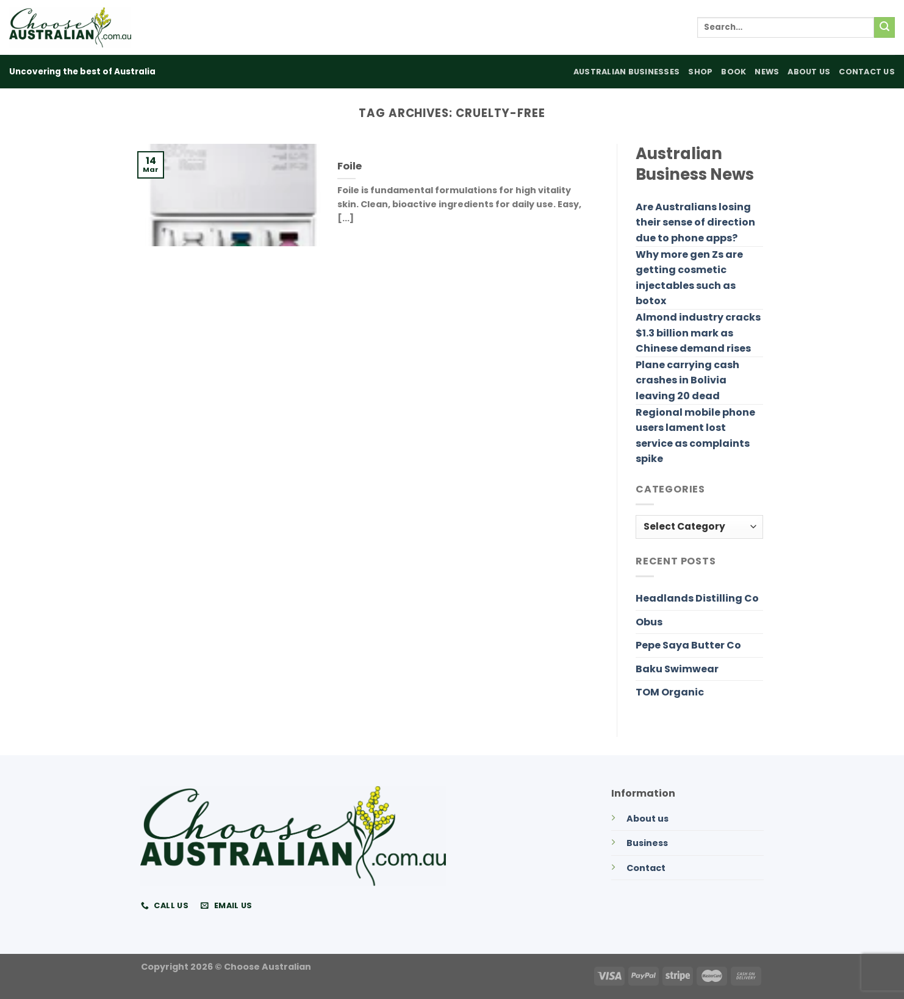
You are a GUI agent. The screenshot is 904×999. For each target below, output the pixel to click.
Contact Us (867, 71)
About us (647, 818)
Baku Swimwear (677, 669)
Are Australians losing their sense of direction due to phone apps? (695, 222)
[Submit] (884, 27)
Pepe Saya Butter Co (688, 645)
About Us (808, 71)
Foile (349, 166)
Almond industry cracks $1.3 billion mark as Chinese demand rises (698, 332)
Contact (645, 868)
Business (647, 843)
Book (733, 71)
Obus (649, 622)
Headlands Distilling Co (697, 598)
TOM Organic (670, 692)
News (767, 71)
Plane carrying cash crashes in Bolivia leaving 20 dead (687, 380)
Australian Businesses (626, 71)
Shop (700, 71)
